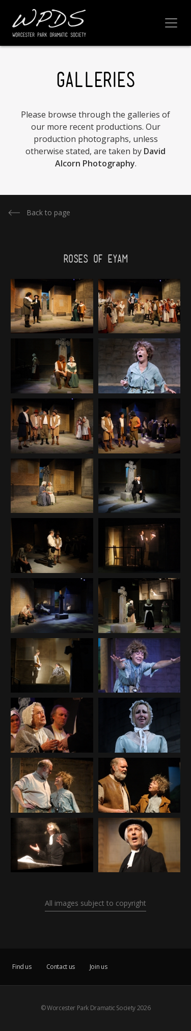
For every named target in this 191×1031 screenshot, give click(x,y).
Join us (98, 966)
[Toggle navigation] (171, 23)
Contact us (60, 966)
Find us (21, 966)
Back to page (48, 212)
